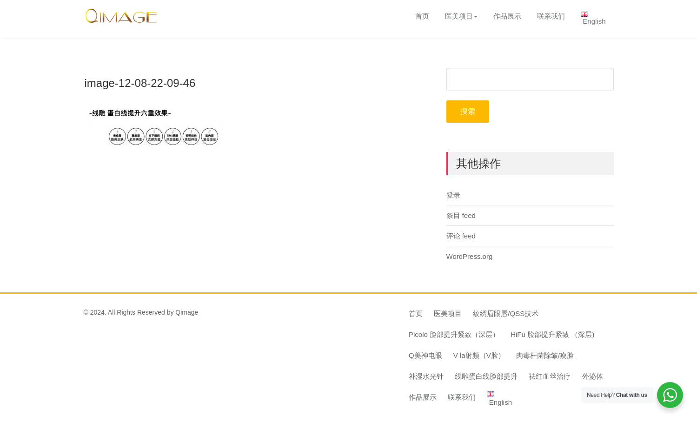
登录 (453, 195)
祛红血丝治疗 (550, 376)
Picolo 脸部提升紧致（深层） (454, 334)
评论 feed (461, 236)
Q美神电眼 (425, 355)
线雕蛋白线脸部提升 (486, 376)
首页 (422, 16)
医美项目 (461, 16)
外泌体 (592, 376)
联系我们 (551, 16)
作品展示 (507, 16)
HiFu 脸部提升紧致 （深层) (552, 334)
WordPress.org (469, 256)
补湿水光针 (426, 376)
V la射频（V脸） (479, 355)
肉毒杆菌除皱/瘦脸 (545, 355)
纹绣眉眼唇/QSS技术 (505, 313)
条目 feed (461, 215)
